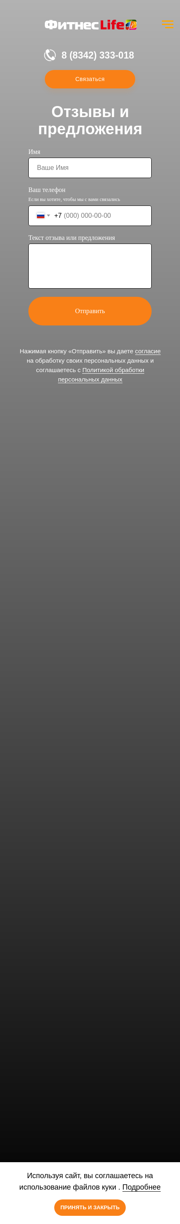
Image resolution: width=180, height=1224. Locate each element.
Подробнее (141, 1187)
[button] (90, 79)
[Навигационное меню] (167, 24)
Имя (34, 151)
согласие (148, 351)
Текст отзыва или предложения (71, 237)
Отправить (90, 310)
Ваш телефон (46, 189)
